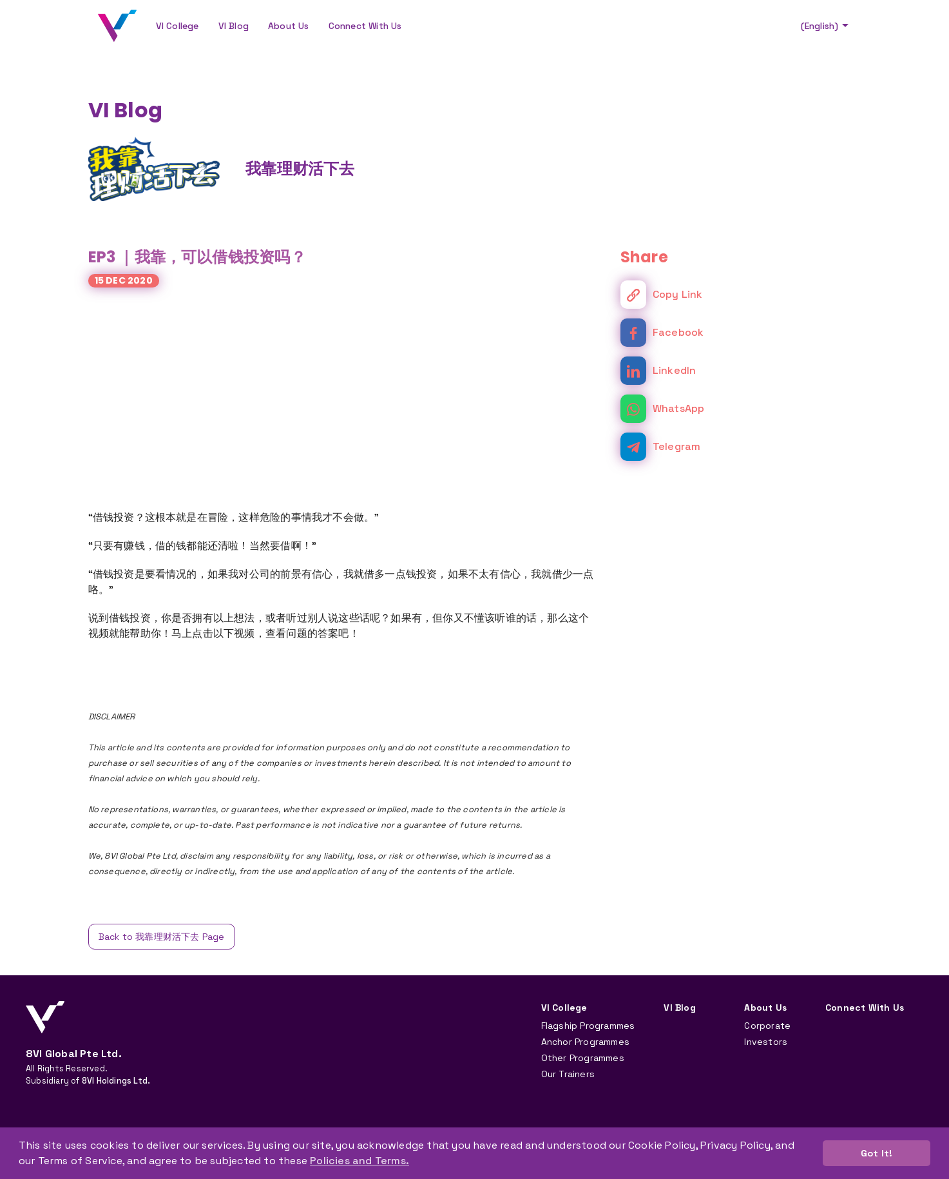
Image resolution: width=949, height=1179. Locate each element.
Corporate (767, 1025)
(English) (826, 25)
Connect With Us (365, 26)
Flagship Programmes (588, 1025)
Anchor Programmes (585, 1041)
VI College (177, 26)
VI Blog (233, 26)
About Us (288, 26)
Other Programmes (582, 1058)
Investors (765, 1041)
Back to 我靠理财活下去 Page (162, 936)
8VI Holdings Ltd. (116, 1080)
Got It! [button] (876, 1153)
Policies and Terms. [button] (359, 1160)
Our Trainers (568, 1074)
